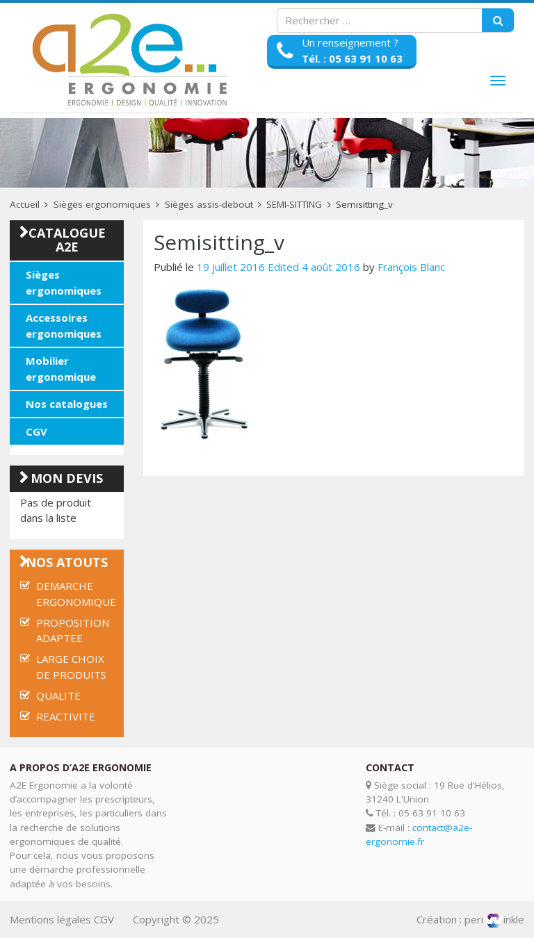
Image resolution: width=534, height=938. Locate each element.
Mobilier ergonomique (61, 369)
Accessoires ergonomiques (64, 325)
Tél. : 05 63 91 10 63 (352, 58)
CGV (36, 431)
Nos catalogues (67, 404)
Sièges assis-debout (209, 204)
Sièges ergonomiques (102, 204)
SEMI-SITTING (294, 204)
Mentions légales (50, 919)
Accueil (25, 204)
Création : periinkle (470, 919)
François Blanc (411, 267)
